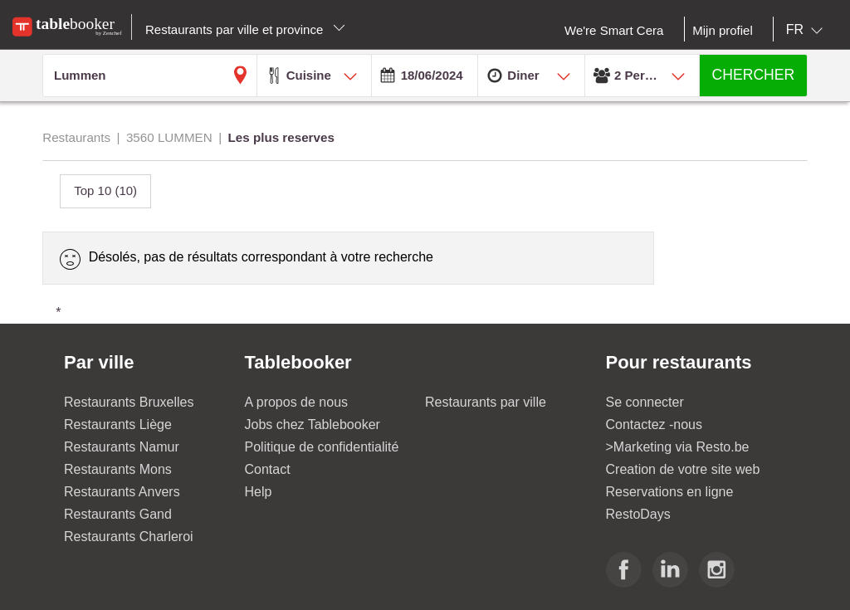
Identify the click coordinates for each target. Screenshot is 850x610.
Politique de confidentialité (322, 447)
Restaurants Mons (118, 469)
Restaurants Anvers (122, 492)
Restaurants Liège (118, 424)
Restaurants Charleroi (128, 536)
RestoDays (638, 514)
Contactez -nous (654, 424)
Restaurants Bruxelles (129, 402)
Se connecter (645, 402)
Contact (268, 469)
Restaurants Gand (118, 514)
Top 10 (105, 190)
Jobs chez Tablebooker (312, 424)
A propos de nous (297, 402)
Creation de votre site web (683, 469)
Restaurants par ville (485, 402)
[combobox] (808, 30)
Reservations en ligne (670, 492)
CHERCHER (753, 74)
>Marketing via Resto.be (678, 447)
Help (258, 492)
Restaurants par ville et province (245, 29)
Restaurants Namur (121, 447)
